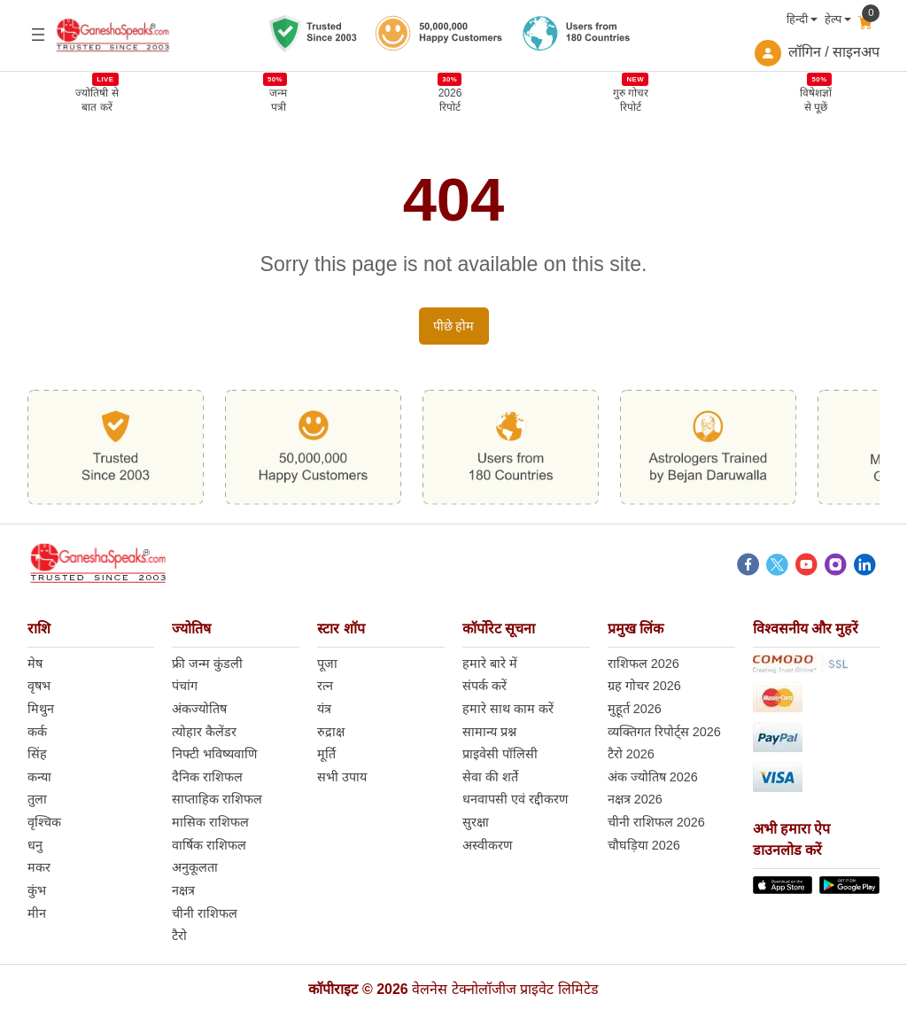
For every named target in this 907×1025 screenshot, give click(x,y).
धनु (35, 846)
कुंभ (36, 891)
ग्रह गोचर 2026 (644, 686)
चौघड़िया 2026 (644, 846)
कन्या (39, 778)
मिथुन (40, 710)
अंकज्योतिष (199, 710)
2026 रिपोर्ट (450, 99)
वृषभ (38, 686)
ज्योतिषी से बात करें (96, 99)
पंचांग (185, 686)
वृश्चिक (44, 823)
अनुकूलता (195, 868)
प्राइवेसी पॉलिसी (500, 755)
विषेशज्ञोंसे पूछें (816, 99)
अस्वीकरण (487, 846)
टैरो (179, 936)
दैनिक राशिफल (207, 778)
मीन (36, 914)
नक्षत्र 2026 (635, 800)
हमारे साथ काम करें (508, 710)
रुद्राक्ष (331, 733)
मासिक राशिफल (210, 823)
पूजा (327, 664)
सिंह (37, 755)
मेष (35, 664)
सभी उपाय (342, 778)
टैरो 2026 (631, 755)
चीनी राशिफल (204, 914)
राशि (38, 629)
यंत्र (324, 710)
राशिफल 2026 (643, 664)
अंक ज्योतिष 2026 (653, 778)
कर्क (37, 733)
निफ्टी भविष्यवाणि (214, 755)
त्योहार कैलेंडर (204, 733)
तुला (37, 800)
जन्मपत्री (278, 99)
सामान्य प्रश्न (489, 733)
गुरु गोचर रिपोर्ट (630, 99)
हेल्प (833, 19)
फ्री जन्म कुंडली (207, 664)
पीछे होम (454, 327)
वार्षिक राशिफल (209, 846)
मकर (38, 868)
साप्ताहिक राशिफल (217, 800)
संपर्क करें (484, 686)
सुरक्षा (475, 823)
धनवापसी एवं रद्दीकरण (515, 800)
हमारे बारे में (489, 664)
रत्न (325, 686)
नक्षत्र (183, 891)
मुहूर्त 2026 (635, 710)
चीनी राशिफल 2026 (656, 823)
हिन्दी (797, 19)
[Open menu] (38, 34)
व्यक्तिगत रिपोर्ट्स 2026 (664, 733)
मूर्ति (326, 755)
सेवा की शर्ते (490, 778)
